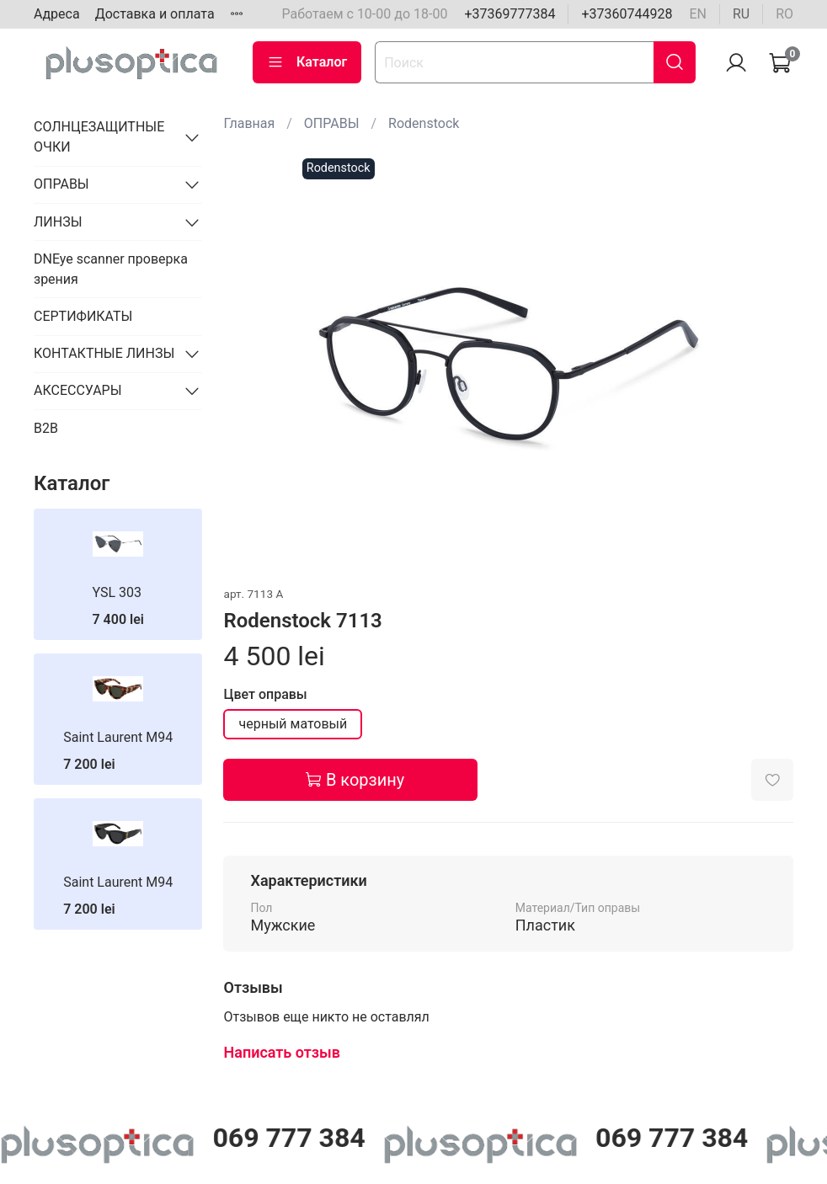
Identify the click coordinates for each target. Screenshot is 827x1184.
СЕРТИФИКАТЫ (83, 316)
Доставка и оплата (155, 14)
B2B (46, 428)
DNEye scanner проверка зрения (111, 269)
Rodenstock (423, 123)
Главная (249, 123)
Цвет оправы (265, 694)
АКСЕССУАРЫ (78, 390)
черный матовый (292, 724)
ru (741, 14)
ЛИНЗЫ (58, 222)
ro (784, 14)
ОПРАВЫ (332, 123)
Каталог (307, 62)
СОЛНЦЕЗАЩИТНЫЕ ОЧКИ (99, 137)
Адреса (57, 14)
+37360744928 (626, 14)
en (698, 14)
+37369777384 (509, 14)
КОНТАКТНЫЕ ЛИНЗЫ (104, 353)
